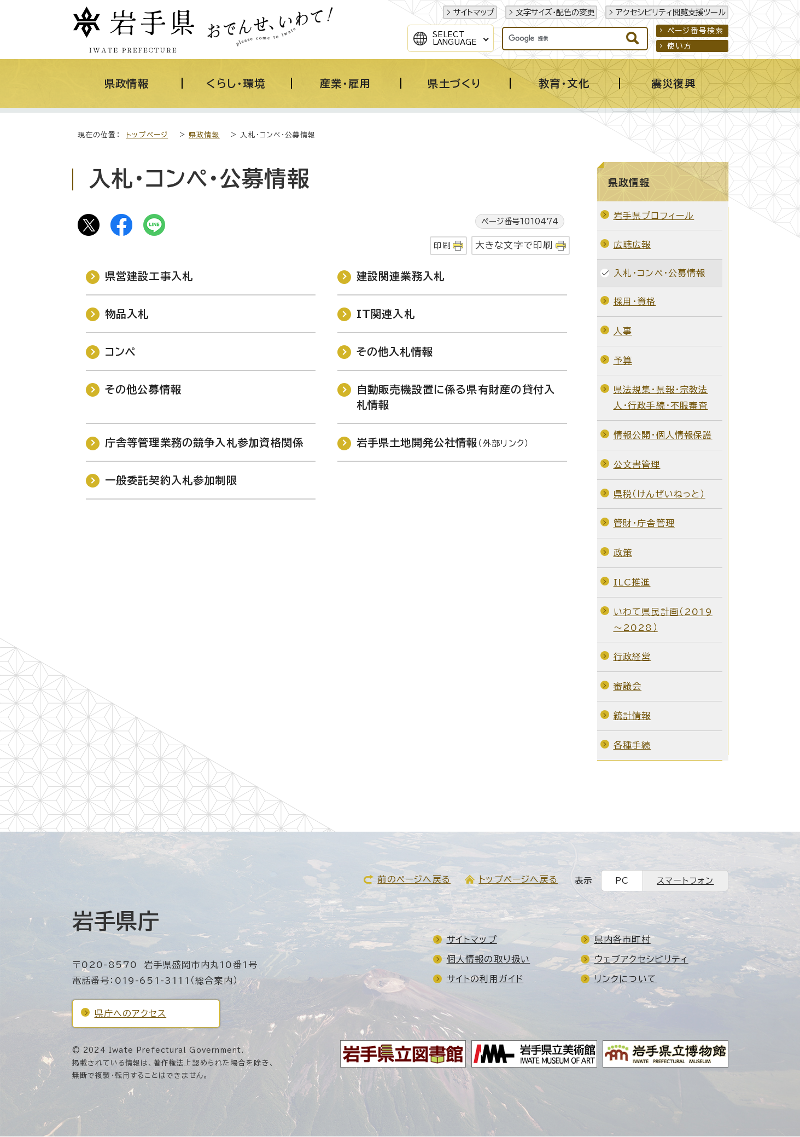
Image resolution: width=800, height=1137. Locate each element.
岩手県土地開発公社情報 (443, 443)
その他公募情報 (143, 390)
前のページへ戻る (414, 879)
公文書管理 (637, 465)
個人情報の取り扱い (488, 959)
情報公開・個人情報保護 (663, 435)
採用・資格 (635, 302)
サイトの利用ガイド (485, 979)
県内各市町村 (622, 940)
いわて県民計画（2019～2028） (663, 620)
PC (622, 881)
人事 (623, 331)
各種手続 (632, 745)
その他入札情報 (395, 352)
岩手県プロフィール (654, 216)
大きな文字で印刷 (514, 245)
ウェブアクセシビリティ (641, 959)
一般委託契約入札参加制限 (171, 480)
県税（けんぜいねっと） (659, 494)
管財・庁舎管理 (644, 523)
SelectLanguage (455, 38)
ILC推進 (632, 582)
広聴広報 (632, 245)
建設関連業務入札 (401, 276)
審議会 (628, 686)
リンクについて (625, 979)
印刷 (442, 246)
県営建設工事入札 (149, 276)
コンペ (120, 352)
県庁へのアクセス (131, 1014)
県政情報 (204, 135)
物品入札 (127, 314)
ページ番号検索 (695, 30)
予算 (623, 361)
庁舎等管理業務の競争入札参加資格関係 (204, 443)
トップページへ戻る (518, 879)
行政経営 (632, 657)
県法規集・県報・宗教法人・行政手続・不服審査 (661, 398)
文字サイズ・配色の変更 (555, 12)
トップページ (147, 135)
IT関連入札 (386, 314)
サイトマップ (473, 12)
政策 (623, 553)
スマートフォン (685, 881)
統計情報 (632, 716)
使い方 (679, 46)
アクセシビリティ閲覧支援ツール (671, 12)
